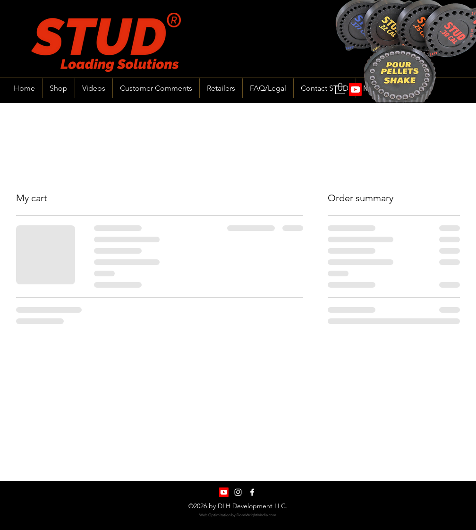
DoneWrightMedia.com (256, 515)
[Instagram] (238, 492)
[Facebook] (252, 492)
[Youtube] (224, 492)
